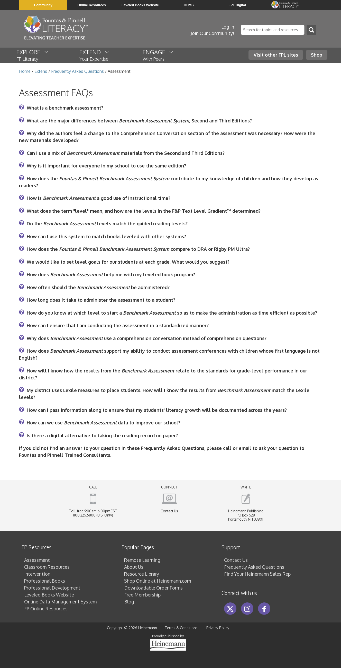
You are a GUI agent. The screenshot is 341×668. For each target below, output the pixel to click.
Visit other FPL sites (276, 55)
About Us (133, 567)
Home (25, 71)
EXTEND (94, 55)
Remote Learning (142, 560)
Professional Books (44, 581)
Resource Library (141, 574)
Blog (129, 601)
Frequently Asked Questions (77, 71)
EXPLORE (32, 55)
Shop (316, 55)
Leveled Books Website (49, 595)
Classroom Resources (47, 567)
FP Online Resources (46, 608)
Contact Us (169, 511)
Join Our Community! (212, 33)
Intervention (37, 574)
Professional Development (52, 588)
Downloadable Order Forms (153, 588)
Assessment (37, 560)
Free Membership (142, 595)
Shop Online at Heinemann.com (157, 581)
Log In (227, 27)
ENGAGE (158, 55)
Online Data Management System (60, 601)
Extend (40, 71)
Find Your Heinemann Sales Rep (257, 574)
